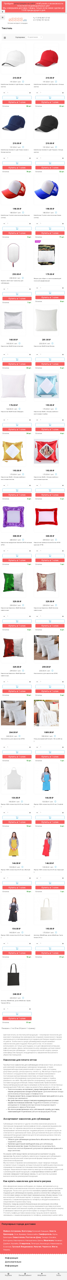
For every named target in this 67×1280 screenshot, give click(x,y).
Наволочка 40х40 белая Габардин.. (12, 411)
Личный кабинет (25, 1274)
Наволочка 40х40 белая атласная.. (12, 346)
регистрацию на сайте (24, 3)
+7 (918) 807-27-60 (42, 18)
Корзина (8, 1274)
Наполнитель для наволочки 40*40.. (13, 739)
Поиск (58, 1274)
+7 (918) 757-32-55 (41, 20)
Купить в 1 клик (17, 102)
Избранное (42, 1274)
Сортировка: (20, 37)
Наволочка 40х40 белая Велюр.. (44, 346)
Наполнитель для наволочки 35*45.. (46, 673)
